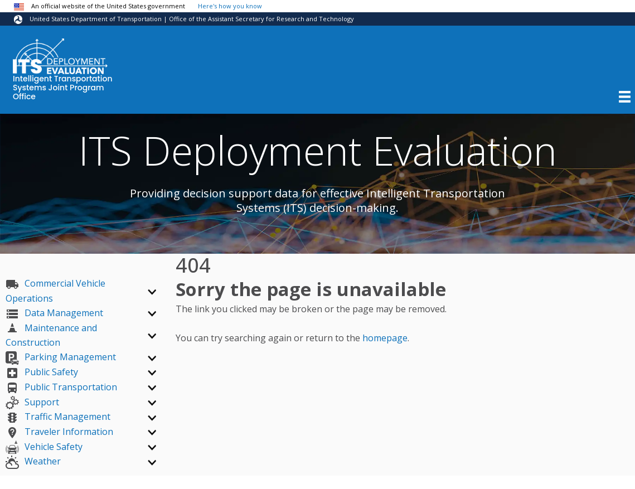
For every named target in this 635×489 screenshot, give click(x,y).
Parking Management (61, 357)
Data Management (54, 313)
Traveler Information (59, 431)
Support (32, 402)
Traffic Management (58, 416)
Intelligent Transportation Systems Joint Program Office (63, 88)
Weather (33, 461)
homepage (385, 338)
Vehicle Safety (44, 446)
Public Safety (42, 372)
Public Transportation (61, 387)
